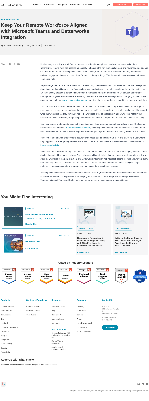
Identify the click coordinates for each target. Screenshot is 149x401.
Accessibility (5, 352)
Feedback (4, 323)
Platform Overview (7, 307)
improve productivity (50, 145)
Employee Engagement (9, 327)
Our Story (80, 307)
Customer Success (33, 307)
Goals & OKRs (6, 311)
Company (81, 300)
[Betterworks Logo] (11, 4)
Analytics (4, 335)
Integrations (5, 340)
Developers (56, 323)
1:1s (2, 319)
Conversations (6, 315)
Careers (80, 315)
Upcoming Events (58, 319)
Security (4, 348)
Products (5, 300)
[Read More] (93, 252)
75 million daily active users (77, 128)
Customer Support (33, 311)
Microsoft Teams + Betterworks (58, 342)
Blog (53, 311)
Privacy (79, 319)
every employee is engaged (74, 100)
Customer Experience (36, 300)
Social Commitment (84, 331)
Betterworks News (10, 19)
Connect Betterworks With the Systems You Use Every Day (61, 335)
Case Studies (31, 315)
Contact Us (107, 300)
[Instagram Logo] (138, 384)
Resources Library (58, 307)
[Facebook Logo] (10, 64)
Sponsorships (82, 327)
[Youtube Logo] (146, 384)
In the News (81, 311)
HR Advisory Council (84, 323)
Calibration (5, 331)
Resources (57, 300)
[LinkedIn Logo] (18, 64)
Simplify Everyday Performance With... (59, 348)
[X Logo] (14, 64)
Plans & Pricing (6, 344)
